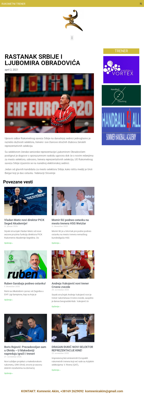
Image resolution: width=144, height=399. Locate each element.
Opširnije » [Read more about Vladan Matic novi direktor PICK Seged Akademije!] (8, 243)
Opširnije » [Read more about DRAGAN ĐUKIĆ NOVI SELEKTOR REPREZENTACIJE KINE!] (56, 370)
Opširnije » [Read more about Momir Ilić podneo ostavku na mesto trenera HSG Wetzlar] (56, 243)
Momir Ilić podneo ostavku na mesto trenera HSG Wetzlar (70, 221)
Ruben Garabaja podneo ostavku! (25, 283)
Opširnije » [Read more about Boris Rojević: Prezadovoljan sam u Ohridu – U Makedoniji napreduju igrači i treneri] (8, 373)
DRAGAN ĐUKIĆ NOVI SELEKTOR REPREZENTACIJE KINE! (72, 348)
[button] (71, 37)
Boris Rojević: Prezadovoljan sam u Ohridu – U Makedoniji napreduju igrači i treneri (25, 350)
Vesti (7, 50)
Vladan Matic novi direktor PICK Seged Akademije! (24, 221)
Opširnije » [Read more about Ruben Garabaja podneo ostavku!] (8, 300)
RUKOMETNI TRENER (13, 3)
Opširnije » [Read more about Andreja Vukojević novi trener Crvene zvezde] (56, 306)
